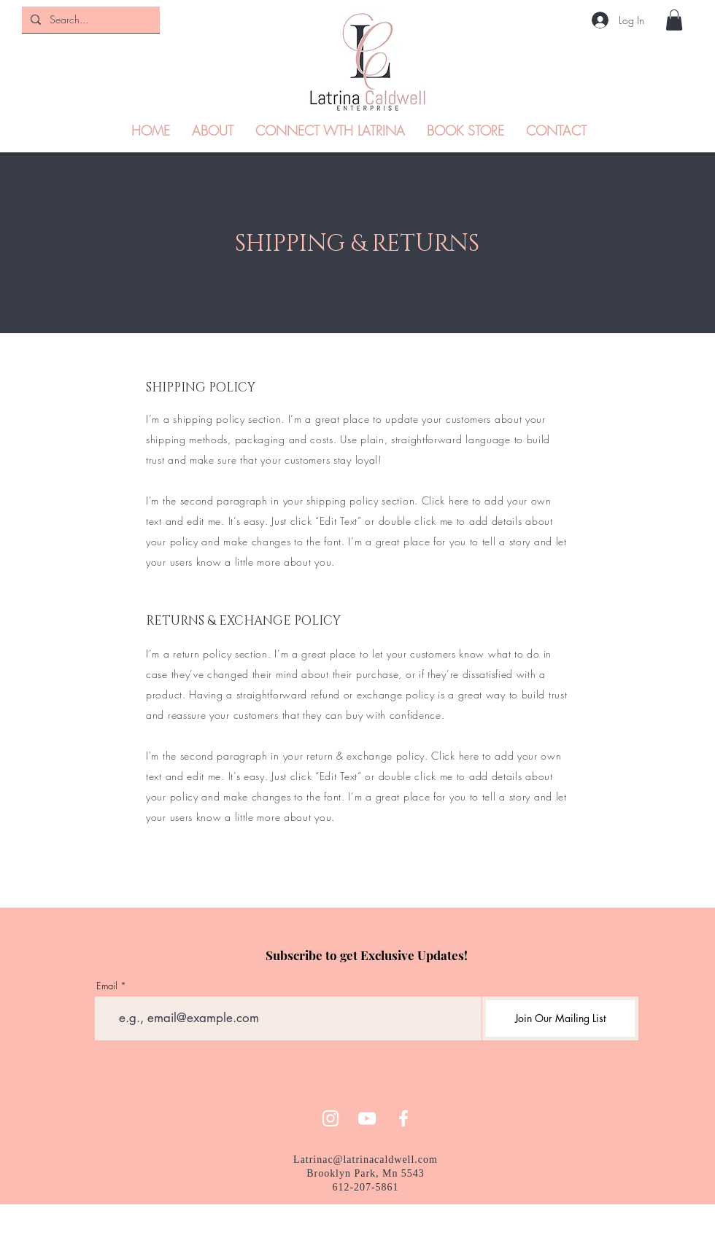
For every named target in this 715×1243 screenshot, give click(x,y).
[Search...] (89, 20)
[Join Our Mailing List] (560, 1018)
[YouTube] (367, 1118)
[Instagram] (330, 1118)
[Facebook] (403, 1118)
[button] (674, 20)
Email (106, 986)
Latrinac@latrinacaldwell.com (365, 1159)
